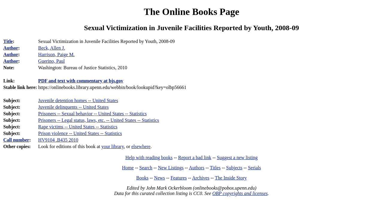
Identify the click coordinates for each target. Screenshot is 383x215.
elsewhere (141, 146)
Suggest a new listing (237, 157)
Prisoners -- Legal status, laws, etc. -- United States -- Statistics (98, 120)
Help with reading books (149, 157)
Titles (215, 167)
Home (128, 167)
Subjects (234, 167)
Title (8, 41)
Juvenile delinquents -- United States (73, 107)
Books (142, 177)
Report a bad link (194, 157)
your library (112, 146)
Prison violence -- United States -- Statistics (80, 133)
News (159, 177)
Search (146, 167)
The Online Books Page (191, 11)
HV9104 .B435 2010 (58, 139)
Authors (196, 167)
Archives (200, 177)
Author (10, 47)
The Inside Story (231, 177)
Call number (16, 139)
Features (179, 177)
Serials (254, 167)
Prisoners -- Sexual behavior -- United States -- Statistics (92, 113)
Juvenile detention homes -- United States (78, 100)
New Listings (171, 167)
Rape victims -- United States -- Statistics (78, 126)
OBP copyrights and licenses (240, 193)
